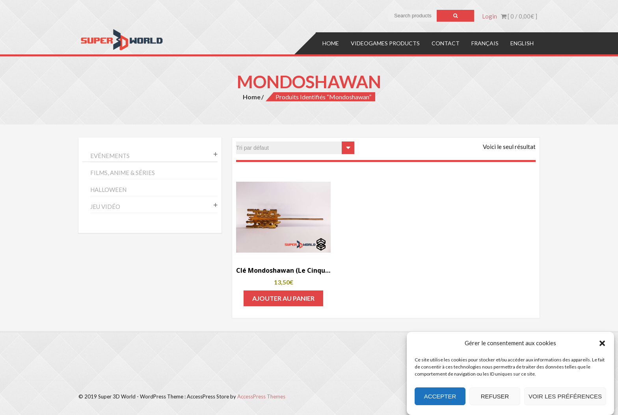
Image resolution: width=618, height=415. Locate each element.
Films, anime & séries (122, 172)
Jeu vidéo (105, 206)
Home (330, 43)
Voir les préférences (565, 396)
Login (489, 16)
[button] (602, 343)
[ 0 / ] (519, 16)
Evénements (110, 155)
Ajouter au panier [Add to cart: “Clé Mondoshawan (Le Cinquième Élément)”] (283, 298)
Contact (446, 43)
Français (485, 43)
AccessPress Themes (261, 396)
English (522, 43)
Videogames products (385, 43)
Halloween (108, 189)
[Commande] (295, 147)
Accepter (440, 396)
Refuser (495, 396)
